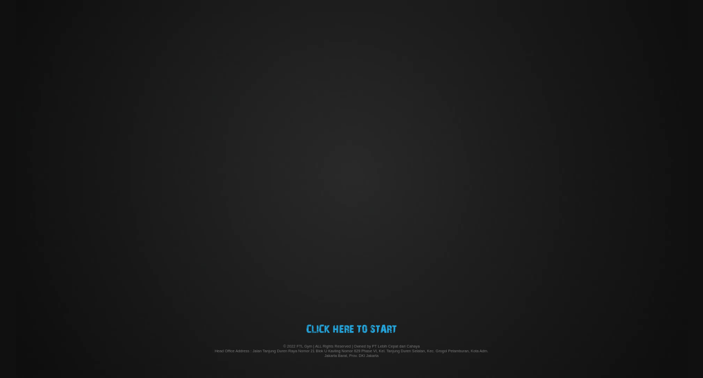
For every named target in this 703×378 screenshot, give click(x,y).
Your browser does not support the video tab (351, 189)
